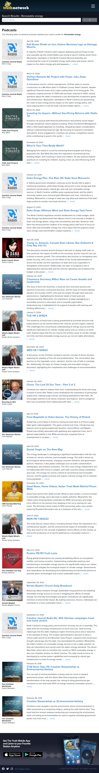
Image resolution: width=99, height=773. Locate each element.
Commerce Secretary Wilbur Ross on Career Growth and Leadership (59, 280)
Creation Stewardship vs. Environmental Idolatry (55, 701)
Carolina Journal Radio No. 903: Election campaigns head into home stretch (60, 619)
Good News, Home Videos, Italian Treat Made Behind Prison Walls (62, 488)
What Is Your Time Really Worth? (45, 145)
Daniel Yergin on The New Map (45, 449)
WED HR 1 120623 (37, 350)
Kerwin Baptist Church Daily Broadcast (49, 585)
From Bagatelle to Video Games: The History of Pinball (58, 417)
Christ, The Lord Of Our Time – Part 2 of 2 (51, 384)
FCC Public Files (22, 769)
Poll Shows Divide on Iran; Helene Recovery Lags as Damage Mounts (62, 46)
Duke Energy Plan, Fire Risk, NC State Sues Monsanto (58, 178)
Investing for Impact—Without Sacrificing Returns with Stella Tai (62, 114)
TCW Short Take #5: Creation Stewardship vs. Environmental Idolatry (53, 668)
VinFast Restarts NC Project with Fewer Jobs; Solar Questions (56, 78)
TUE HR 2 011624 (37, 315)
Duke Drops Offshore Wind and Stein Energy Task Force (59, 210)
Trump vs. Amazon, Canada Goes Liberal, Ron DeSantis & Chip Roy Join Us (60, 244)
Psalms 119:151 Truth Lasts (42, 553)
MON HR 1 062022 (38, 518)
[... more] (74, 64)
